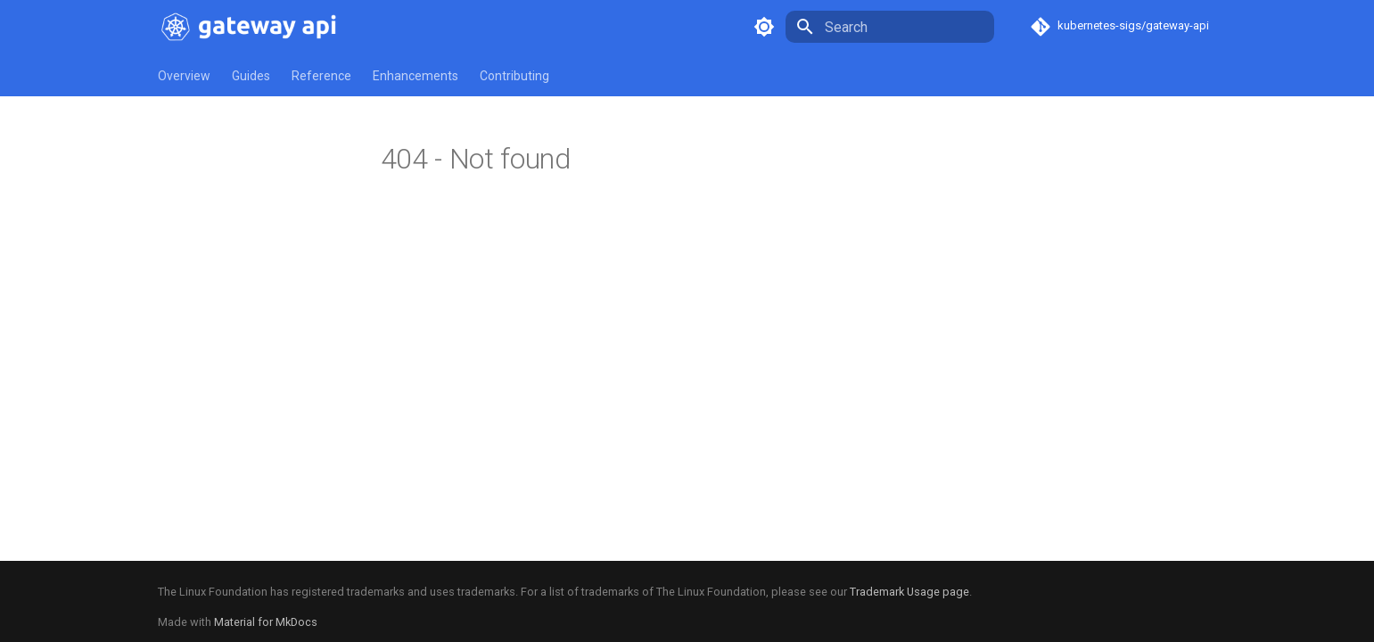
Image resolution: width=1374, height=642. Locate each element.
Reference (321, 76)
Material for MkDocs (265, 622)
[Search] (890, 27)
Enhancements (415, 76)
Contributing (514, 76)
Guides (251, 76)
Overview (184, 76)
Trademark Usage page (909, 591)
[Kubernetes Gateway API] (253, 27)
